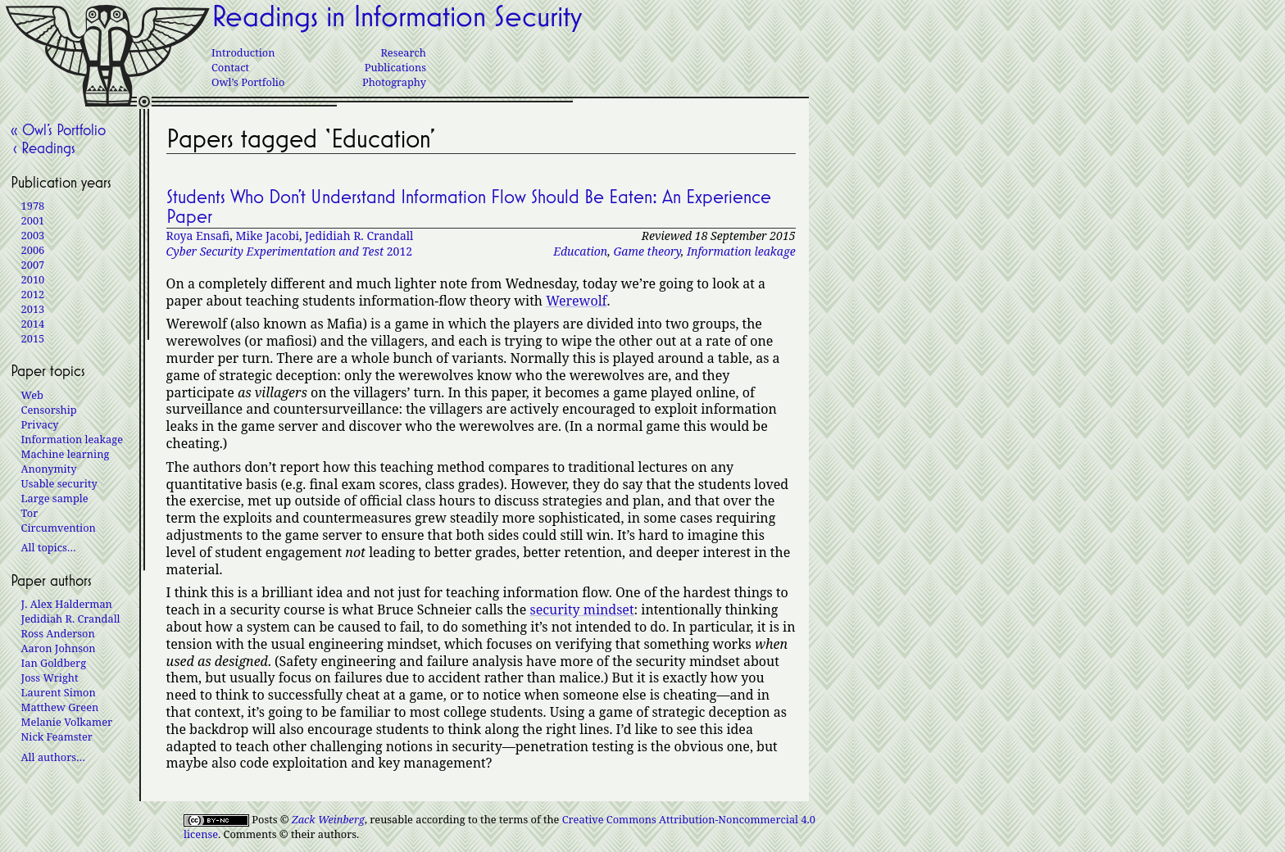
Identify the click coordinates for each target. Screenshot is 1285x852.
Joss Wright (50, 677)
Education (580, 251)
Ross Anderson (58, 633)
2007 (33, 264)
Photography (394, 82)
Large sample (55, 498)
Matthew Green (60, 707)
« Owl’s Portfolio (58, 129)
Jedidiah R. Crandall (359, 235)
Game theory (646, 251)
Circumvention (58, 527)
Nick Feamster (57, 736)
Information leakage (741, 251)
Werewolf (576, 301)
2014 (33, 323)
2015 (33, 338)
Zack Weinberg (328, 819)
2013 (33, 308)
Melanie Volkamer (66, 721)
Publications (395, 67)
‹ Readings (43, 147)
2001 (33, 220)
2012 (289, 251)
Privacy (40, 424)
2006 (33, 249)
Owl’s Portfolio (247, 82)
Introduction (243, 52)
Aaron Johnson (58, 648)
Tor (30, 512)
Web (32, 394)
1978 (33, 205)
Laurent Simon (58, 692)
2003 (33, 235)
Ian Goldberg (53, 662)
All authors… (53, 757)
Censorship (49, 409)
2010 (33, 279)
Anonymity (49, 468)
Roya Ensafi (198, 235)
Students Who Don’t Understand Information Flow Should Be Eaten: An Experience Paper (468, 206)
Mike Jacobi (267, 235)
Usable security (59, 483)
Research (403, 52)
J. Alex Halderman (66, 603)
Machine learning (65, 453)
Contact (230, 67)
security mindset (581, 609)
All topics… (48, 547)
